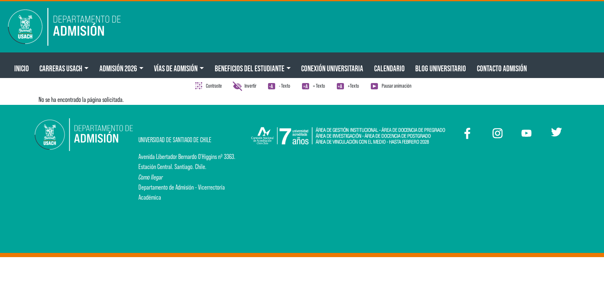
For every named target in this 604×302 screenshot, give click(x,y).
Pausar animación (396, 86)
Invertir (250, 86)
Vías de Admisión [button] (176, 68)
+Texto (353, 86)
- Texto (284, 86)
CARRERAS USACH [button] (60, 68)
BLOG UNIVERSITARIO (440, 68)
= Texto (319, 86)
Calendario (389, 68)
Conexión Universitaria (332, 68)
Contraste (214, 86)
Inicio (21, 68)
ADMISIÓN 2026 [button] (118, 68)
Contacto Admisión (502, 68)
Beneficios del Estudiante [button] (249, 68)
